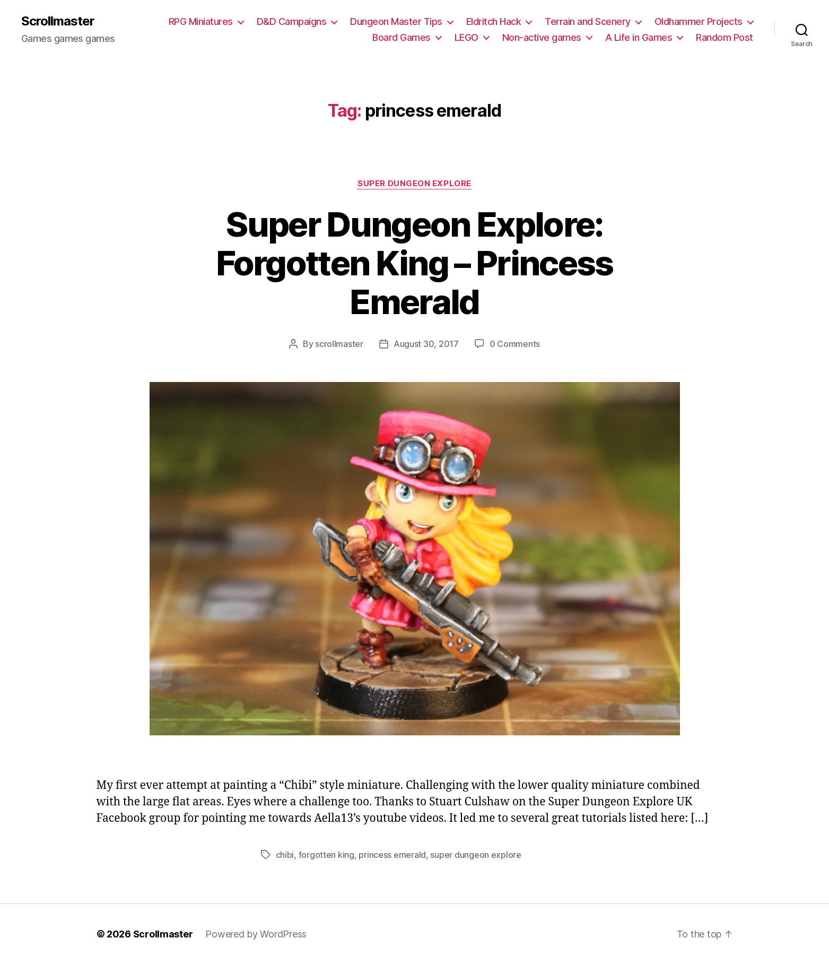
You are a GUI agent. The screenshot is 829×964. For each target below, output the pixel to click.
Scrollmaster (57, 21)
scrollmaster (339, 343)
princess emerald (392, 854)
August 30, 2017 (426, 343)
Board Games (401, 37)
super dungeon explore (475, 854)
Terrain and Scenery (588, 21)
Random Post (724, 37)
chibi (285, 854)
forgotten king (326, 854)
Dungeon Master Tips (396, 21)
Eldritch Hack (493, 21)
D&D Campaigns (292, 21)
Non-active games (541, 37)
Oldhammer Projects (699, 21)
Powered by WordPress (256, 934)
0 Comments (515, 343)
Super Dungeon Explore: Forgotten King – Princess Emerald (414, 263)
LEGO (466, 37)
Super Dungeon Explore (414, 183)
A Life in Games (639, 37)
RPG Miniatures (201, 21)
